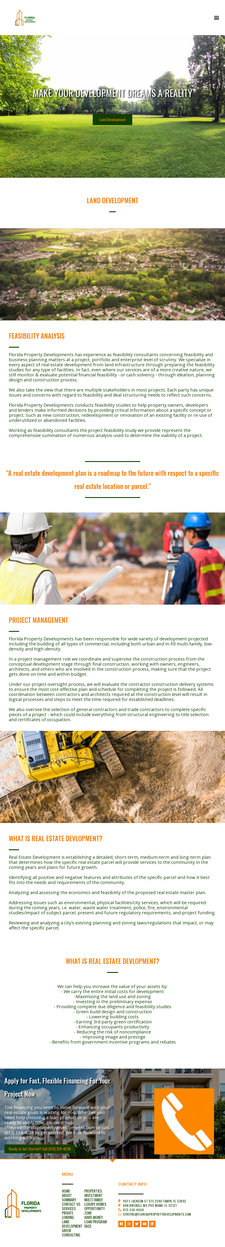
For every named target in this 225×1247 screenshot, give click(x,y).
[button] (216, 17)
